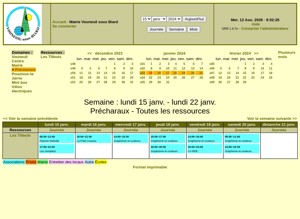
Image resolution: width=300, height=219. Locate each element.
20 (98, 77)
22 (114, 77)
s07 (212, 73)
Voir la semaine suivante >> (272, 118)
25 (81, 82)
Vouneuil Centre (19, 59)
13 (98, 73)
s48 (73, 63)
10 (131, 68)
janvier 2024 (174, 53)
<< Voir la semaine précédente (30, 118)
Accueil (59, 22)
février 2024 (240, 53)
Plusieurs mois (286, 54)
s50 (73, 73)
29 (114, 82)
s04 (142, 77)
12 (89, 73)
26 (89, 82)
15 (114, 73)
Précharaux (25, 69)
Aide (256, 24)
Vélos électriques (22, 89)
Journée (56, 130)
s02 (142, 68)
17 (131, 73)
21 (105, 77)
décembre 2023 (109, 53)
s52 (73, 82)
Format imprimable (150, 167)
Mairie (17, 65)
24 (131, 77)
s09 (212, 82)
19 (89, 77)
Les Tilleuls (51, 57)
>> (256, 53)
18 (81, 77)
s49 (73, 68)
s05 (142, 82)
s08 (212, 77)
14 (105, 73)
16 (123, 73)
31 (131, 82)
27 (98, 82)
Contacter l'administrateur (265, 28)
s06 (212, 68)
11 (81, 73)
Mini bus (19, 82)
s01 (142, 63)
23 (123, 77)
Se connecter (64, 26)
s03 (142, 73)
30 (123, 82)
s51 (73, 77)
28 (105, 82)
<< (89, 53)
